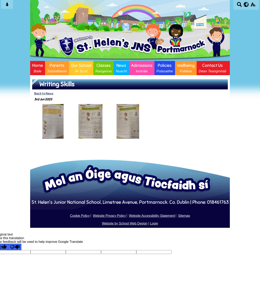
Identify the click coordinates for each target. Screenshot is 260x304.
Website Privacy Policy (109, 215)
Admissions (141, 68)
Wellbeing (186, 68)
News (121, 68)
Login (154, 223)
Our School (81, 68)
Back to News (43, 93)
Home (37, 68)
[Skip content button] (7, 6)
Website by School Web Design (125, 223)
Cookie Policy (80, 215)
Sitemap (184, 215)
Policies (164, 68)
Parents (57, 68)
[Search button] (239, 6)
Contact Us (212, 68)
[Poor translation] (14, 247)
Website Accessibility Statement (152, 215)
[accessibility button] (253, 6)
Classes (103, 68)
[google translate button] (246, 4)
